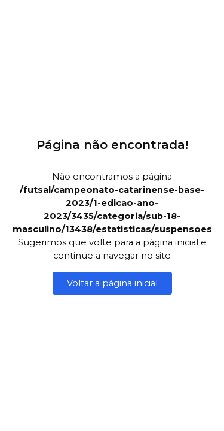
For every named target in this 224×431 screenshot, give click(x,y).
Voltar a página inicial (112, 283)
